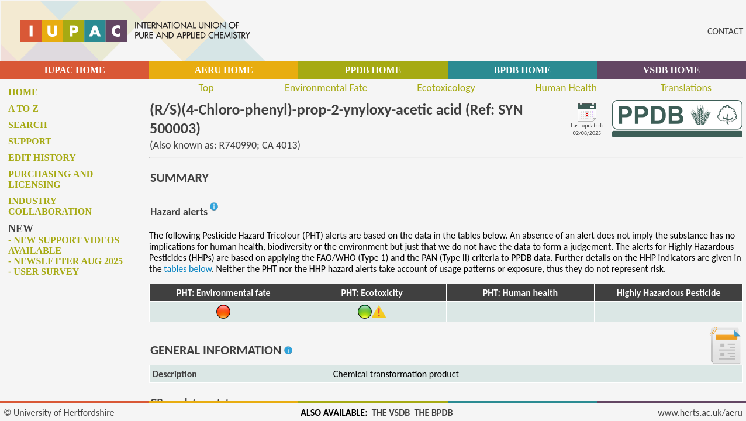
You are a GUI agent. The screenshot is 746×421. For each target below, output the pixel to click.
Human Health (566, 87)
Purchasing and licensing (50, 179)
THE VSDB (391, 412)
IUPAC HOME (74, 70)
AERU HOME (224, 70)
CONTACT (725, 31)
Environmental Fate (326, 87)
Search (27, 125)
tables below (188, 268)
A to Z (23, 108)
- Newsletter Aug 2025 (65, 261)
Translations (686, 87)
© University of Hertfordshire (59, 412)
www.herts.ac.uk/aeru (700, 412)
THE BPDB (433, 412)
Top (206, 87)
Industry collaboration (50, 206)
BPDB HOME (521, 70)
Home (23, 92)
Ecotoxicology (446, 87)
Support (29, 141)
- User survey (43, 272)
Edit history (42, 158)
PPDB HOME (373, 70)
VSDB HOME (671, 70)
